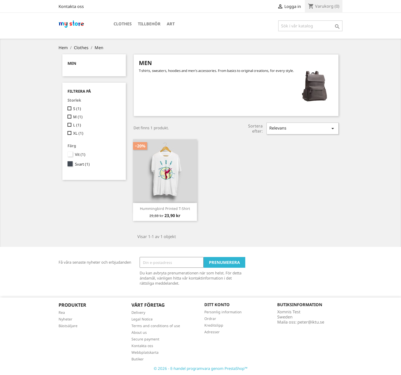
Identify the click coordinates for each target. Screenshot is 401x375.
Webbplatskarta (145, 352)
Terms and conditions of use (155, 325)
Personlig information (223, 311)
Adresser (212, 331)
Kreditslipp (213, 325)
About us (139, 332)
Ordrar (210, 318)
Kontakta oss (71, 6)
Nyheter (65, 319)
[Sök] (310, 25)
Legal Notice (142, 319)
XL (78, 133)
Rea (62, 312)
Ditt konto (217, 304)
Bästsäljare (68, 325)
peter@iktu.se (310, 322)
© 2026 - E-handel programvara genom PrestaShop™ (201, 368)
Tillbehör (149, 24)
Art (171, 24)
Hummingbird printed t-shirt (165, 208)
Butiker (137, 359)
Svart (82, 164)
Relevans (302, 128)
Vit (80, 154)
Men (72, 63)
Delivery (138, 312)
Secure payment (145, 339)
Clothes (123, 24)
